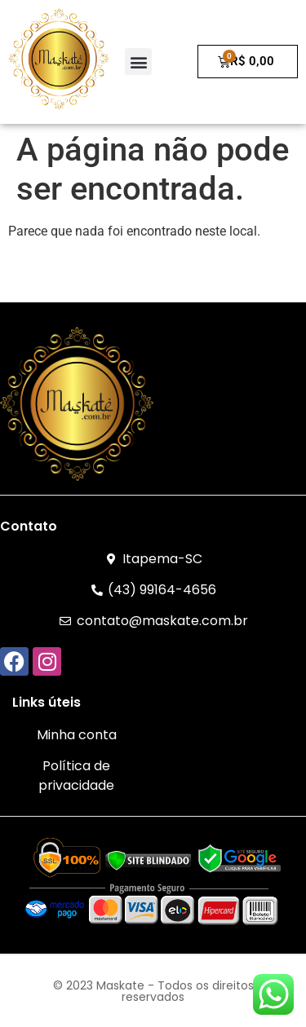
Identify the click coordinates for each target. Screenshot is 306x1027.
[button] (138, 61)
